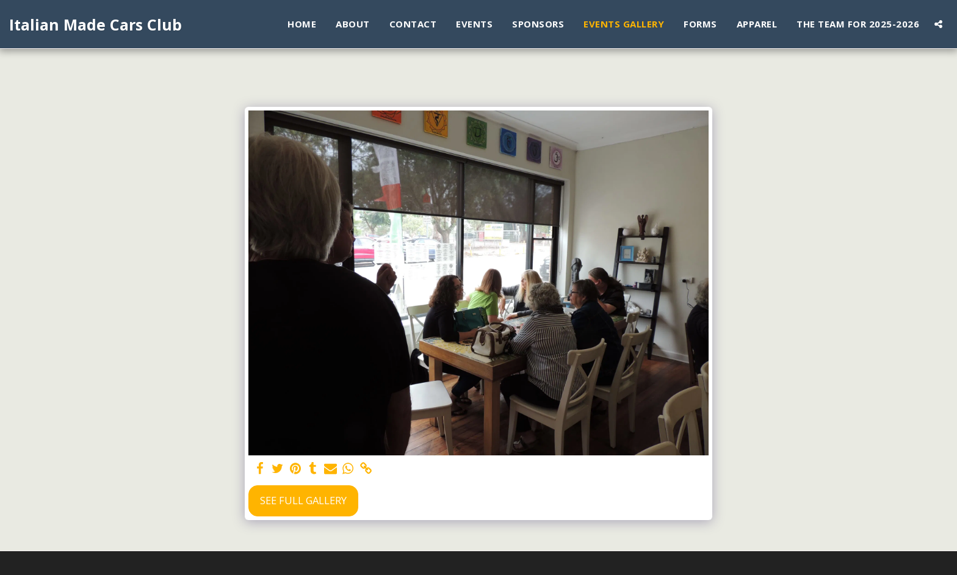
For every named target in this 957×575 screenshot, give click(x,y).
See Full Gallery (303, 500)
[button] (938, 24)
